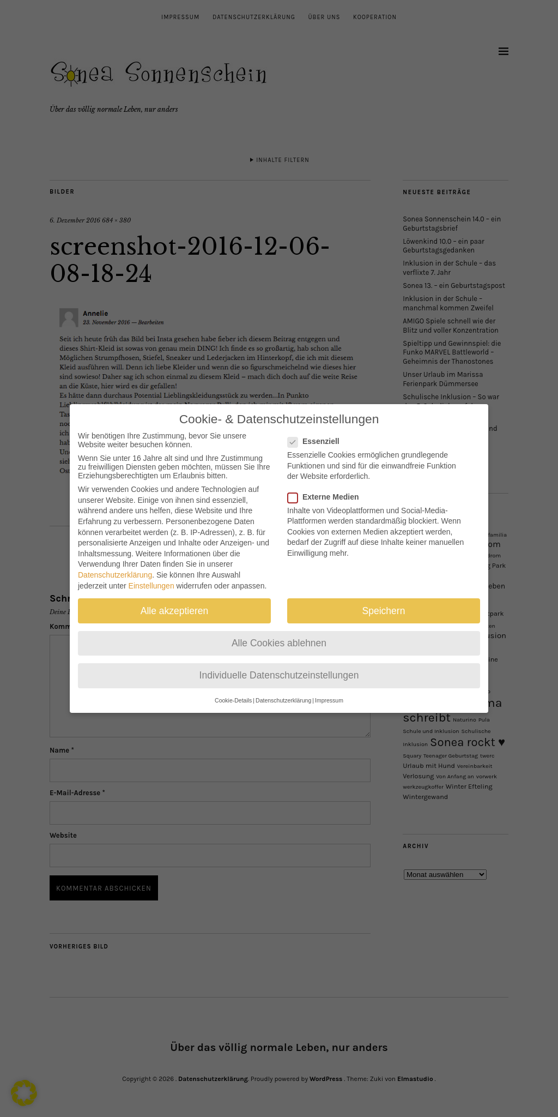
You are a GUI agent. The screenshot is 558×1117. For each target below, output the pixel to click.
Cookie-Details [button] (233, 690)
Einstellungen (151, 574)
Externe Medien (327, 486)
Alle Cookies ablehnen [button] (279, 632)
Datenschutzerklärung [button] (283, 690)
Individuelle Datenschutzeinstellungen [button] (279, 664)
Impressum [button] (329, 690)
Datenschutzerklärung (115, 564)
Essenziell (318, 431)
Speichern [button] (383, 599)
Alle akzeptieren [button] (175, 599)
